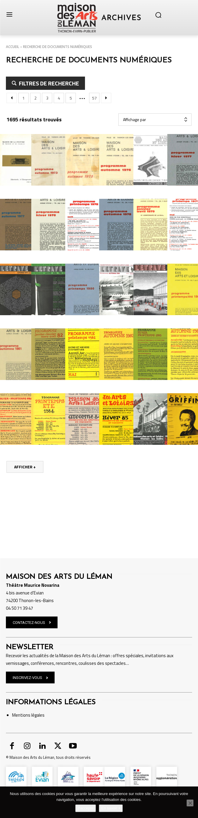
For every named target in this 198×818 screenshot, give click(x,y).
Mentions (21, 700)
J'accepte (86, 808)
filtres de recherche (48, 83)
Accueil (12, 46)
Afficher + (25, 467)
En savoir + (110, 808)
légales (37, 700)
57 (94, 98)
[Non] (190, 803)
